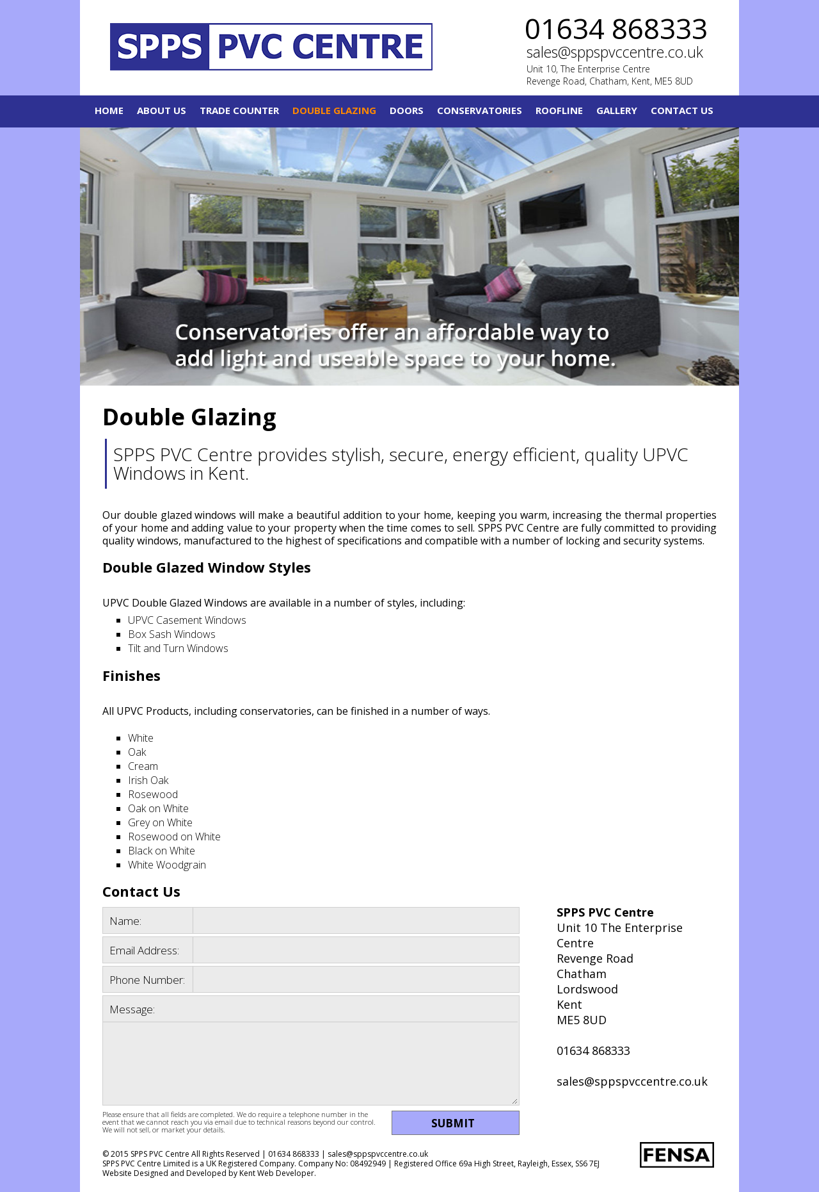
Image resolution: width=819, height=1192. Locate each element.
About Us (161, 110)
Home (109, 110)
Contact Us (682, 110)
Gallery (616, 110)
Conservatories (479, 110)
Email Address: (144, 950)
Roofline (559, 110)
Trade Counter (239, 110)
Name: (125, 920)
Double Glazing (334, 110)
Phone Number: (147, 979)
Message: (132, 1009)
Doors (407, 110)
